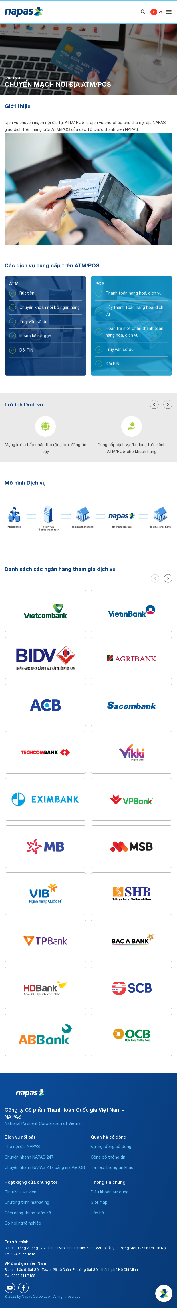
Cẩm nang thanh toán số (28, 1213)
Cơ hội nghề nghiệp (23, 1223)
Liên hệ (97, 1213)
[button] (154, 426)
